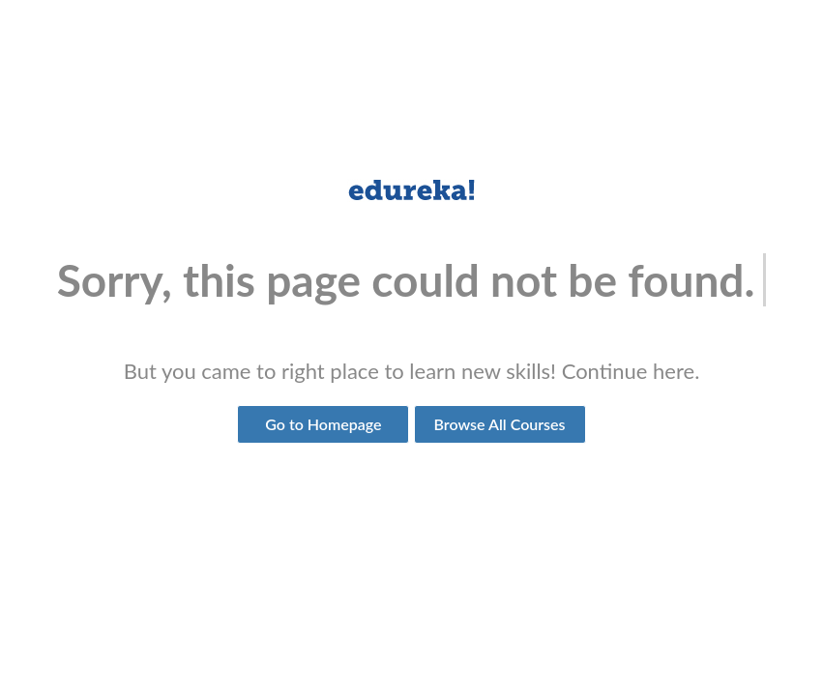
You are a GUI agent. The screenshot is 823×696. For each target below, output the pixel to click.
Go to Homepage (323, 424)
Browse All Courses (500, 424)
